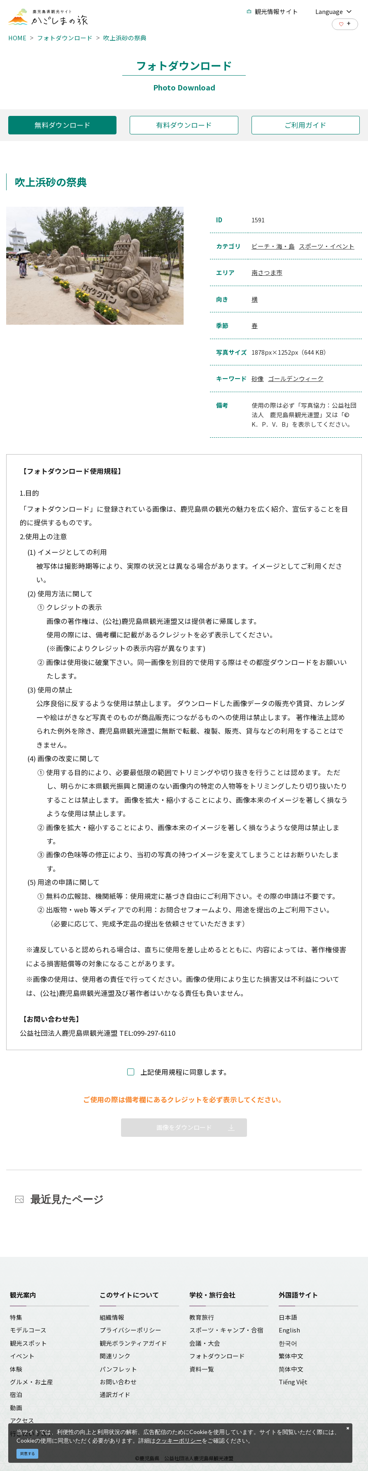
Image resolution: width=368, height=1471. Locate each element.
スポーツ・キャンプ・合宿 (226, 1330)
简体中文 (291, 1369)
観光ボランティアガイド (133, 1343)
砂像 (258, 378)
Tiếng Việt (293, 1381)
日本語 (288, 1317)
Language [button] (333, 11)
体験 (16, 1369)
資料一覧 (201, 1369)
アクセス (22, 1420)
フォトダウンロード (65, 37)
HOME (17, 37)
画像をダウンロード (184, 1127)
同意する (27, 1453)
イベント (22, 1355)
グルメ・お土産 (31, 1381)
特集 (16, 1317)
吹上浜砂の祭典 (125, 37)
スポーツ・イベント (326, 246)
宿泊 (16, 1394)
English (289, 1330)
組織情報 (112, 1317)
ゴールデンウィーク (296, 378)
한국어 (288, 1343)
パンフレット (118, 1369)
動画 (16, 1407)
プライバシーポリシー (130, 1330)
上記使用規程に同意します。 (185, 1072)
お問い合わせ (118, 1381)
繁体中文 (291, 1355)
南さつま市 (267, 272)
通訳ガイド (115, 1394)
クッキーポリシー (179, 1440)
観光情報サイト (272, 11)
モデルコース (28, 1330)
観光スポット (28, 1343)
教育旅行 (201, 1317)
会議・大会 (204, 1343)
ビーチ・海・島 (273, 246)
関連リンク (115, 1355)
